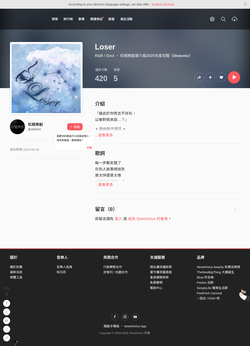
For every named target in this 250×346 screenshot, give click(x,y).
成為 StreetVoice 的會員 (148, 219)
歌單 (81, 19)
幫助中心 (156, 288)
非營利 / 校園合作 (115, 272)
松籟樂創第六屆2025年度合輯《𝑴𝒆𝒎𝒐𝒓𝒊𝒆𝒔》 (156, 56)
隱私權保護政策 (161, 267)
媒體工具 (16, 277)
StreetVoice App (135, 326)
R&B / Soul (104, 56)
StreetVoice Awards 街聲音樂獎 (218, 267)
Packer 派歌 (205, 282)
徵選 (111, 19)
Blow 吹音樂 (205, 277)
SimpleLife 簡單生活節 (212, 288)
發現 (55, 19)
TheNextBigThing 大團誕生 (215, 272)
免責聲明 (156, 282)
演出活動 (126, 19)
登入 (118, 219)
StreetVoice (27, 19)
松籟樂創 (35, 124)
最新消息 (16, 272)
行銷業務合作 (112, 267)
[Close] (245, 4)
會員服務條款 (159, 277)
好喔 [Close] (89, 147)
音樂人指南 (64, 267)
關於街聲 (16, 267)
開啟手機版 (111, 326)
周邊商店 (97, 19)
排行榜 (68, 19)
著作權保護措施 (161, 272)
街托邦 (61, 272)
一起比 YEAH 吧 (208, 298)
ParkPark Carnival (209, 293)
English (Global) (163, 4)
